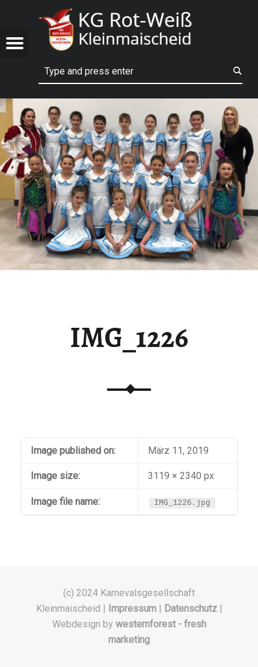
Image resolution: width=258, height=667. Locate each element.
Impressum (132, 608)
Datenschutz (190, 608)
